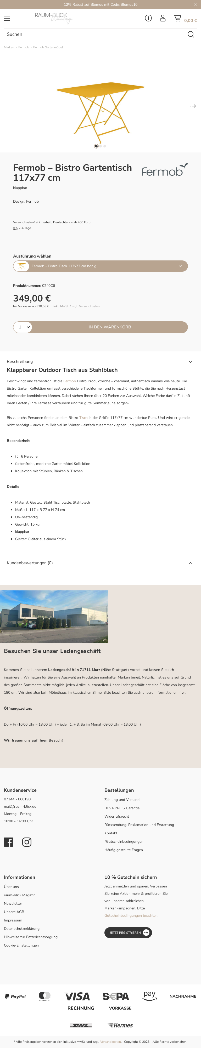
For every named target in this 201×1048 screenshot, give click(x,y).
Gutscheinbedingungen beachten (131, 915)
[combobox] (94, 34)
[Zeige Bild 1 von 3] (96, 146)
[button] (100, 362)
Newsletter (13, 903)
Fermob (69, 381)
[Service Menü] (148, 19)
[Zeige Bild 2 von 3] (100, 146)
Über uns (11, 886)
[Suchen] (191, 34)
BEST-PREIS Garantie (121, 808)
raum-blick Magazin (20, 895)
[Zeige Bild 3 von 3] (104, 146)
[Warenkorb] (185, 19)
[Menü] (7, 20)
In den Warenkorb (110, 327)
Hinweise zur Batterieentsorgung (31, 937)
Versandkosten (110, 1042)
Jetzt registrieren (129, 932)
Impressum (13, 920)
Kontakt (110, 833)
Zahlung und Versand (121, 799)
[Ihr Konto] (162, 19)
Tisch (83, 417)
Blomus (97, 4)
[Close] (195, 4)
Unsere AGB (14, 911)
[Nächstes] (193, 106)
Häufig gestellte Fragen (123, 849)
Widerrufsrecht (116, 816)
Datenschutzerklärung (22, 928)
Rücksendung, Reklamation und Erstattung (139, 824)
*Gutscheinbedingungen (123, 841)
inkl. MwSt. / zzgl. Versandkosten (76, 306)
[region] (100, 106)
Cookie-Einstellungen (21, 945)
